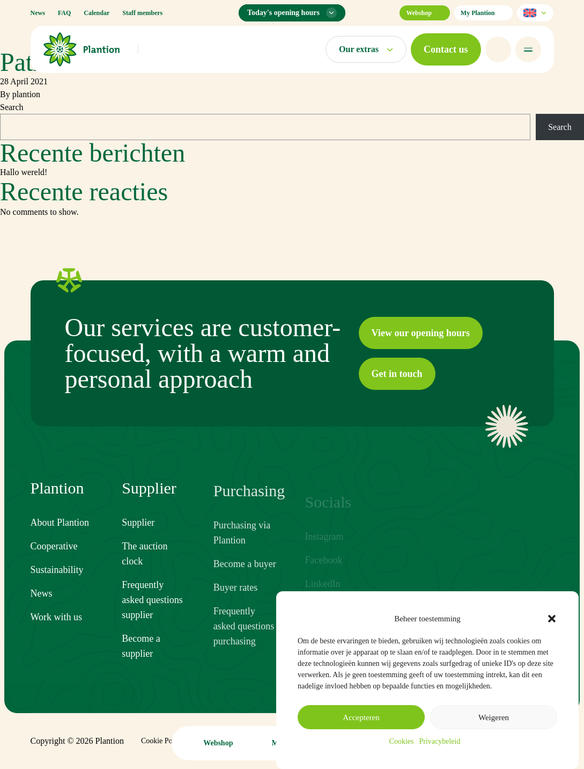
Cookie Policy (162, 741)
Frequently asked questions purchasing (243, 640)
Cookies (401, 741)
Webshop (424, 13)
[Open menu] (528, 49)
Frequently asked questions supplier (152, 608)
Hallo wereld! (23, 172)
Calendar (96, 13)
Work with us (57, 617)
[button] (551, 618)
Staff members (142, 13)
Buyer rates (235, 601)
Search (12, 107)
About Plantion (60, 523)
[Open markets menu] (366, 49)
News (38, 13)
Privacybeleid (439, 741)
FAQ (64, 13)
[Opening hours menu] (292, 12)
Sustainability (57, 570)
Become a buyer (244, 577)
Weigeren (493, 717)
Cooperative (54, 546)
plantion (26, 94)
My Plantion (484, 13)
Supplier (138, 531)
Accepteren (361, 717)
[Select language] (535, 12)
